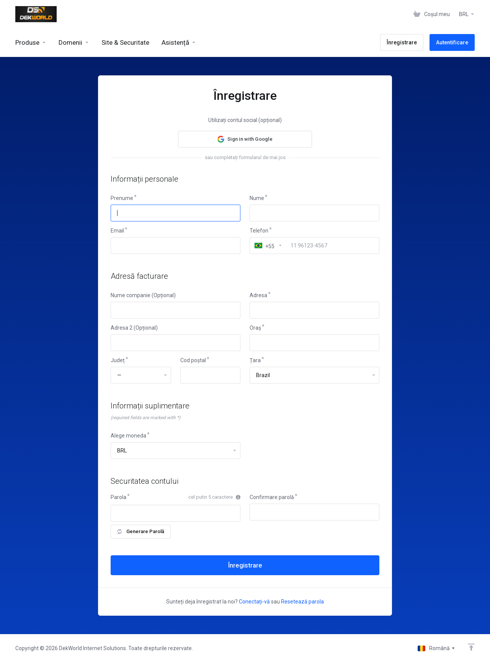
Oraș (255, 328)
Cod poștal (193, 360)
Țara (255, 360)
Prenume (122, 198)
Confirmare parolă (272, 497)
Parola (118, 497)
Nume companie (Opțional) (143, 295)
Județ (118, 360)
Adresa (258, 295)
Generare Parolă (140, 531)
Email (117, 231)
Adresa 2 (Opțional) (134, 328)
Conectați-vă (254, 602)
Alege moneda (128, 436)
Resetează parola (302, 602)
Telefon (259, 231)
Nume (257, 198)
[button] (245, 139)
